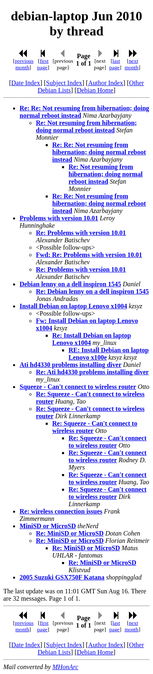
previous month (24, 64)
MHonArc (65, 666)
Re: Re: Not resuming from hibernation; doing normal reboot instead (99, 152)
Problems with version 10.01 (59, 218)
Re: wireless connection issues (61, 511)
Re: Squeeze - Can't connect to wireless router (107, 442)
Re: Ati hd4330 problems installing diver (92, 372)
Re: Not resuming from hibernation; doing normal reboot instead (86, 126)
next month (131, 64)
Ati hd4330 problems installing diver (71, 364)
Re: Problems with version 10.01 (81, 232)
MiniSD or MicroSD (48, 526)
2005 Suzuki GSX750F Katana (62, 577)
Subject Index (64, 82)
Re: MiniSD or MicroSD (70, 533)
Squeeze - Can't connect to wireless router (78, 386)
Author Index (105, 82)
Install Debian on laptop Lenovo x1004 (73, 306)
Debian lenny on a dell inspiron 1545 (70, 284)
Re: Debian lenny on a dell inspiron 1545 (92, 291)
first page (43, 64)
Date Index (25, 82)
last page (114, 64)
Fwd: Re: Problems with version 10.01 (89, 254)
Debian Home (95, 90)
